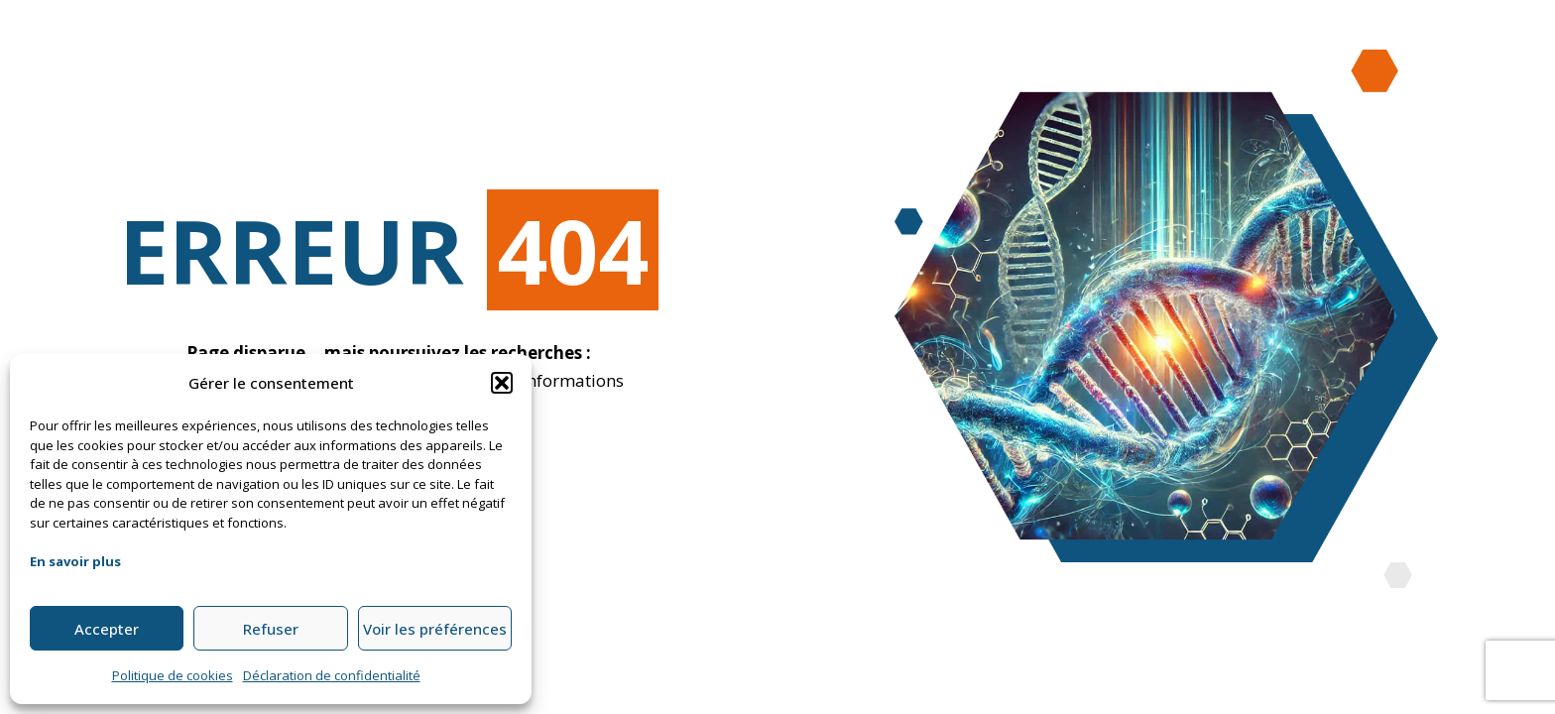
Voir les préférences (435, 629)
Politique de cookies (172, 675)
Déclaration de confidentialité (331, 675)
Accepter (106, 629)
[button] (502, 383)
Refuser (271, 629)
